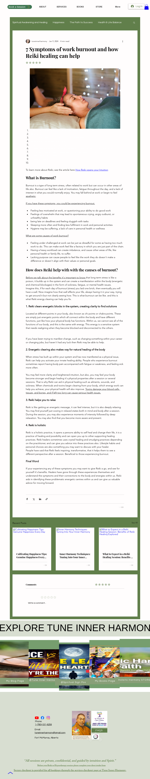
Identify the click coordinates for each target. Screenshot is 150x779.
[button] (146, 7)
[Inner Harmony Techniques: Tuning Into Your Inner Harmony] (75, 538)
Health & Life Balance (110, 22)
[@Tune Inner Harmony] (44, 680)
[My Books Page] (105, 681)
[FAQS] (99, 730)
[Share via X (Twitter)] (33, 499)
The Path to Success (81, 22)
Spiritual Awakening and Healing (29, 22)
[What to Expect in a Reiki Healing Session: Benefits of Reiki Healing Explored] (118, 538)
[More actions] (122, 41)
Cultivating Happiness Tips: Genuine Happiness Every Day (31, 555)
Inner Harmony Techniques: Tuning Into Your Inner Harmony (75, 555)
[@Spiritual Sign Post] (74, 682)
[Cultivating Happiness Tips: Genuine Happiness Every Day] (32, 538)
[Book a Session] (19, 7)
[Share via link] (46, 499)
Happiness (58, 22)
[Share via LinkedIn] (40, 499)
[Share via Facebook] (27, 499)
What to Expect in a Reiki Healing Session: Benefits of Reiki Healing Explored (118, 555)
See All (135, 522)
